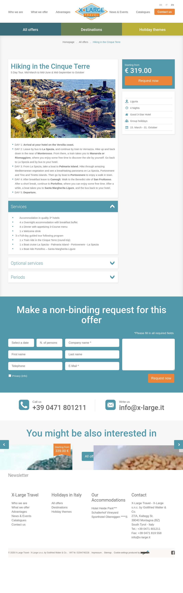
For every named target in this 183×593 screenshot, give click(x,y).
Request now (148, 81)
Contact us (164, 11)
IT (167, 5)
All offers (30, 30)
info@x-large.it (141, 408)
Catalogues (143, 12)
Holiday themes (152, 30)
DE (160, 5)
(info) (24, 375)
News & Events (118, 12)
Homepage (68, 42)
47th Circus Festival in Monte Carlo (145, 483)
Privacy (19, 375)
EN (172, 5)
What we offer (39, 12)
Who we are (15, 12)
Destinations (91, 30)
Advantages (63, 12)
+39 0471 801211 (60, 408)
